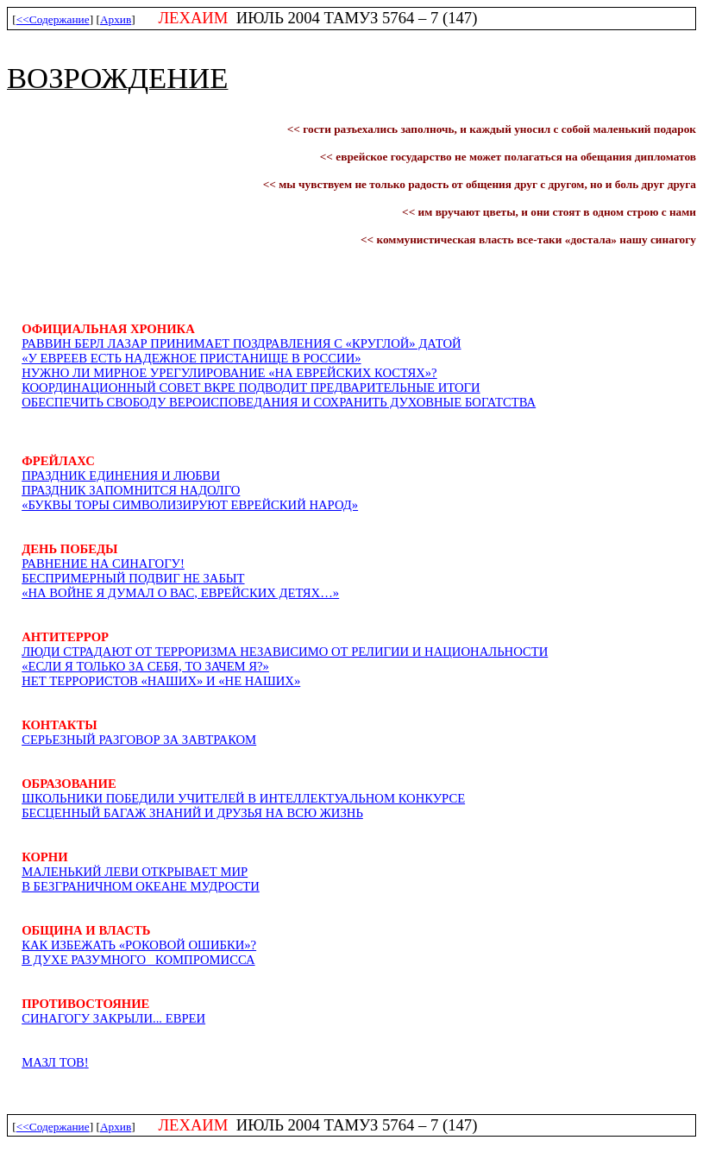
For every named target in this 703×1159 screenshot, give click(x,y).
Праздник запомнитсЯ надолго (131, 490)
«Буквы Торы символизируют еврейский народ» (190, 505)
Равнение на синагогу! (103, 563)
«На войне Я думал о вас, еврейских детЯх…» (180, 593)
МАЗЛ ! (55, 1062)
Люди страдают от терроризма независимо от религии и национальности (285, 651)
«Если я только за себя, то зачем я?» (145, 666)
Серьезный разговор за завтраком (139, 739)
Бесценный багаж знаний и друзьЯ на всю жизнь (192, 813)
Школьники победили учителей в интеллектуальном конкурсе (243, 798)
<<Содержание (53, 19)
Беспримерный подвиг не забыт (133, 578)
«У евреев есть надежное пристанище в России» (191, 358)
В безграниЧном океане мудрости (141, 886)
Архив (115, 19)
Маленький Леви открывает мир (135, 872)
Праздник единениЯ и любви (121, 475)
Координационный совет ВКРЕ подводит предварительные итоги (251, 387)
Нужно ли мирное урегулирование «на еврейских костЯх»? (229, 373)
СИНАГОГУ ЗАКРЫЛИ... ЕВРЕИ (113, 1018)
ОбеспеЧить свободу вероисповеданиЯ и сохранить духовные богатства (279, 402)
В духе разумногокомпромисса (138, 960)
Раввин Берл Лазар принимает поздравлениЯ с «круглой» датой (241, 343)
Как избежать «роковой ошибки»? (139, 945)
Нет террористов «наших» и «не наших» (161, 681)
